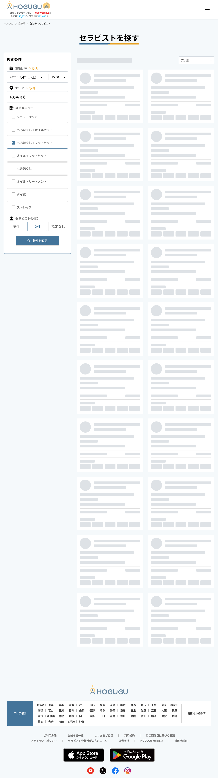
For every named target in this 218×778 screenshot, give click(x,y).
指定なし (58, 226)
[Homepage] (28, 8)
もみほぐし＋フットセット (35, 142)
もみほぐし (24, 168)
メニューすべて (27, 117)
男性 (16, 226)
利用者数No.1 (42, 12)
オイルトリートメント (32, 181)
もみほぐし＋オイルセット (35, 130)
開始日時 (24, 68)
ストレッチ (24, 207)
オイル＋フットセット (32, 155)
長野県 (21, 23)
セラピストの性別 (24, 218)
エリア (22, 88)
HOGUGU (8, 23)
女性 (37, 226)
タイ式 (21, 194)
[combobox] (196, 60)
